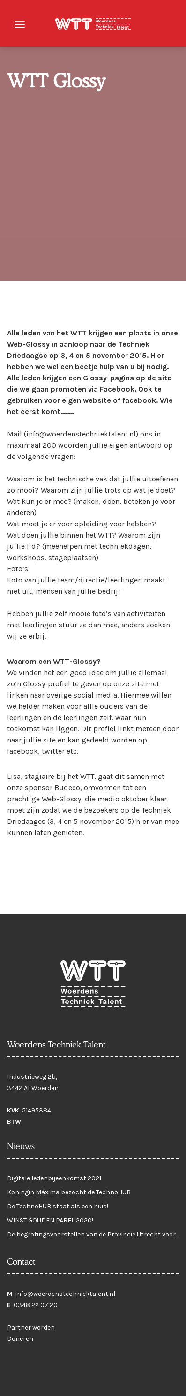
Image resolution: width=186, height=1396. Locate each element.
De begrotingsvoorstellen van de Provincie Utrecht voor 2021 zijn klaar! (91, 1236)
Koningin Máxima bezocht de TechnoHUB (69, 1192)
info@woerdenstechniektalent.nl (65, 1294)
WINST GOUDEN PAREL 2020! (50, 1220)
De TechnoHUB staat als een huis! (57, 1206)
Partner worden (31, 1327)
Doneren (20, 1339)
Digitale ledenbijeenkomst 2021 (54, 1178)
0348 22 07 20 (36, 1305)
